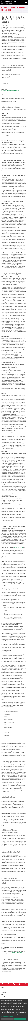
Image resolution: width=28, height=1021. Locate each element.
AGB (2, 994)
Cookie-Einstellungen (7, 1016)
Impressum (3, 990)
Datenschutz (4, 992)
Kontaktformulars (17, 953)
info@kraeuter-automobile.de (11, 91)
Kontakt (2, 987)
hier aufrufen (19, 547)
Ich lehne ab (7, 1019)
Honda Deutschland (5, 996)
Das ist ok (20, 1019)
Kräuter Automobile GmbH (9, 1)
